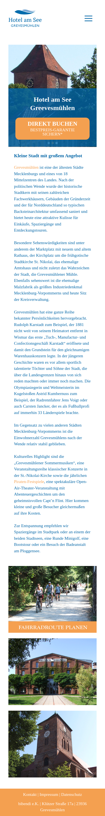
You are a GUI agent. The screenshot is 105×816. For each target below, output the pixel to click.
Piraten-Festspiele (29, 481)
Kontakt (29, 794)
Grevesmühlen (26, 167)
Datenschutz (71, 794)
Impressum (48, 794)
